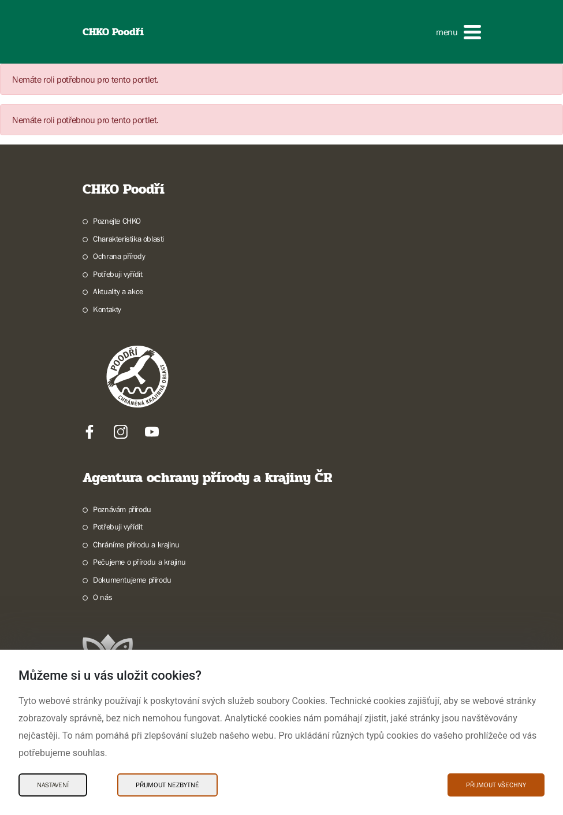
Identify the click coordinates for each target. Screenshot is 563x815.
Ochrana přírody (119, 256)
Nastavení (53, 785)
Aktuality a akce (118, 291)
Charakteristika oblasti (128, 238)
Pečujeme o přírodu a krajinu (139, 561)
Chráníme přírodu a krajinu (136, 544)
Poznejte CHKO (117, 220)
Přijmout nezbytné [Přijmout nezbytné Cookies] (167, 785)
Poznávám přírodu (122, 509)
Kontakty (107, 309)
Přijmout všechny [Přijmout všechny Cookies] (496, 785)
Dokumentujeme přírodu (132, 579)
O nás (102, 597)
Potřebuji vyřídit (117, 274)
